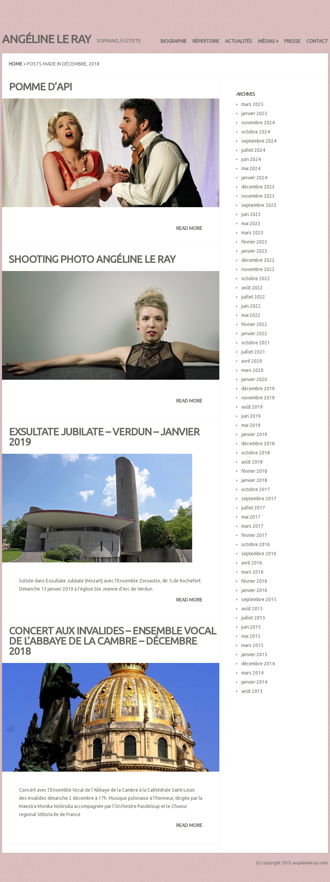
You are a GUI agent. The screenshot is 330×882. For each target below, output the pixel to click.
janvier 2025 (254, 113)
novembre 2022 (258, 269)
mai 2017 (250, 517)
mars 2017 (252, 526)
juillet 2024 (253, 150)
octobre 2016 (255, 544)
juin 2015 (251, 627)
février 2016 (254, 581)
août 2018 (252, 462)
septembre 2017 (258, 498)
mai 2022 (250, 315)
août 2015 (252, 608)
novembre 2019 (258, 397)
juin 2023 (251, 214)
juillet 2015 (253, 617)
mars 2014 (252, 673)
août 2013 (252, 691)
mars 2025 (252, 104)
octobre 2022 (255, 278)
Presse (292, 41)
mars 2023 (252, 232)
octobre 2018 (255, 452)
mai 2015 (250, 636)
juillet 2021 (253, 352)
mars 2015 (252, 645)
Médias (268, 41)
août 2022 (252, 287)
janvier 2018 (254, 480)
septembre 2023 (258, 205)
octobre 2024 (255, 131)
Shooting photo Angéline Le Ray (92, 259)
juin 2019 (251, 416)
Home (15, 64)
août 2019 (252, 407)
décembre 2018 (258, 443)
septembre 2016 (258, 553)
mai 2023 (250, 223)
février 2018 (254, 471)
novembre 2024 (258, 122)
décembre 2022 (258, 260)
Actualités (238, 41)
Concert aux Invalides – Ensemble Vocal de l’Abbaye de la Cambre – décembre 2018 (112, 641)
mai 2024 (250, 168)
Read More (189, 228)
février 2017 (254, 535)
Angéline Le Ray (46, 38)
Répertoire (205, 41)
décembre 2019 (258, 388)
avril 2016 (251, 562)
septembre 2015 (258, 599)
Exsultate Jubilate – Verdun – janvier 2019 (104, 437)
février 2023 (254, 242)
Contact (317, 41)
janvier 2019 (254, 434)
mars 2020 (252, 370)
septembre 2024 (258, 141)
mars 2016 (252, 572)
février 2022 (254, 324)
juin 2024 (251, 159)
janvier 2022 (254, 333)
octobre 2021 (255, 342)
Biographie (174, 41)
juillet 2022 (253, 297)
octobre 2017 (255, 489)
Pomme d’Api (40, 86)
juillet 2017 (253, 507)
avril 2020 (251, 361)
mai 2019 (250, 425)
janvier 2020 (254, 379)
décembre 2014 (258, 663)
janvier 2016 (254, 590)
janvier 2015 (254, 654)
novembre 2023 (258, 196)
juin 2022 (251, 306)
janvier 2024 (254, 177)
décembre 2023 (258, 187)
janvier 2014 (254, 682)
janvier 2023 (254, 251)
